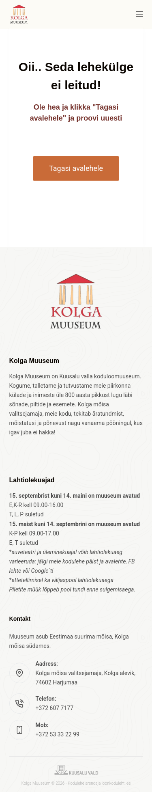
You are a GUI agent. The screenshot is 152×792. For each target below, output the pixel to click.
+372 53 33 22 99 (57, 734)
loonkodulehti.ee (116, 783)
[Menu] (139, 14)
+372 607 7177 (55, 708)
